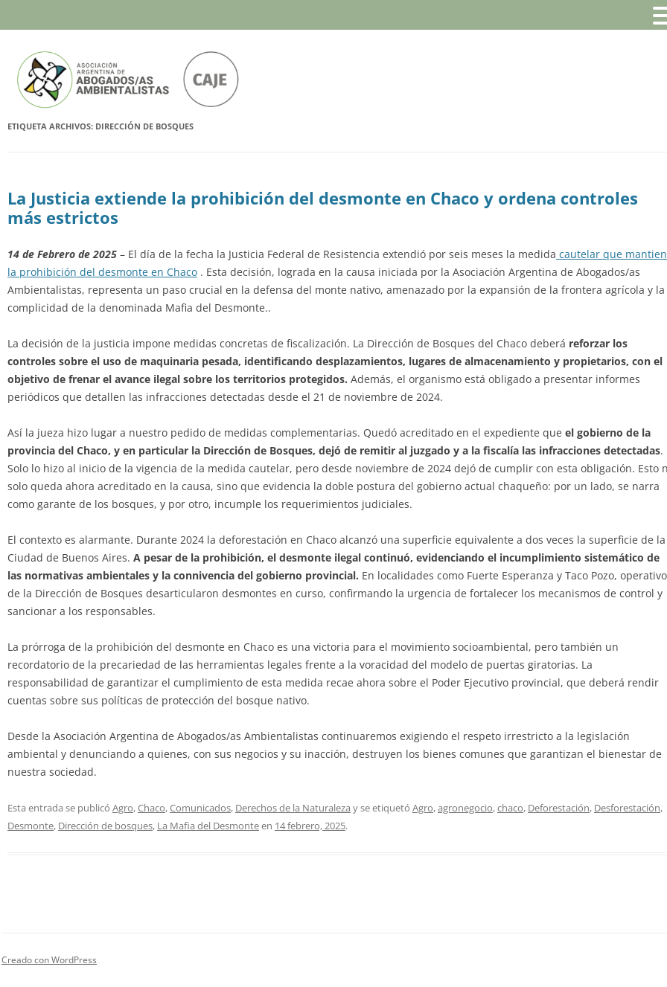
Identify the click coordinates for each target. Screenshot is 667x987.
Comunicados (200, 807)
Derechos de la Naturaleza (293, 807)
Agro (122, 807)
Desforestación (627, 807)
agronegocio (465, 807)
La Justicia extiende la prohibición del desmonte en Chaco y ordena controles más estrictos (322, 207)
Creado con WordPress (49, 960)
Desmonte (30, 825)
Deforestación (559, 807)
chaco (510, 807)
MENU (34, 19)
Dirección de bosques (105, 825)
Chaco (151, 807)
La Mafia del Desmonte (208, 825)
